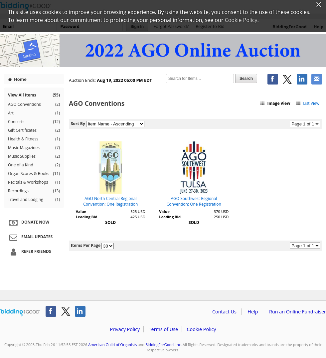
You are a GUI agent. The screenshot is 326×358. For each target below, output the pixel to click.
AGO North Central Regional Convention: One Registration (110, 201)
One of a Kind (34, 165)
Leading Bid (86, 216)
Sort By (78, 123)
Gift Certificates (34, 130)
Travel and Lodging (34, 199)
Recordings (34, 191)
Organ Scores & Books (34, 173)
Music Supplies (34, 156)
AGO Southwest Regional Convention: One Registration (194, 201)
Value (81, 211)
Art (34, 113)
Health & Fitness (34, 139)
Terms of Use (163, 329)
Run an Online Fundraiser (297, 311)
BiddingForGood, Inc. (163, 344)
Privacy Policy (125, 329)
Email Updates (30, 237)
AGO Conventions (34, 104)
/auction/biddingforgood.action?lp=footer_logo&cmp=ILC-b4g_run (20, 313)
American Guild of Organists (112, 344)
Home (17, 79)
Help (252, 311)
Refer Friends (29, 252)
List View (307, 103)
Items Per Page (85, 245)
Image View (275, 103)
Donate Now (28, 223)
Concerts (34, 121)
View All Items (34, 95)
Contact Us (224, 311)
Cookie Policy (201, 329)
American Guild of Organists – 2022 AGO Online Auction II (163, 50)
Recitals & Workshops (34, 182)
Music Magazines (34, 147)
